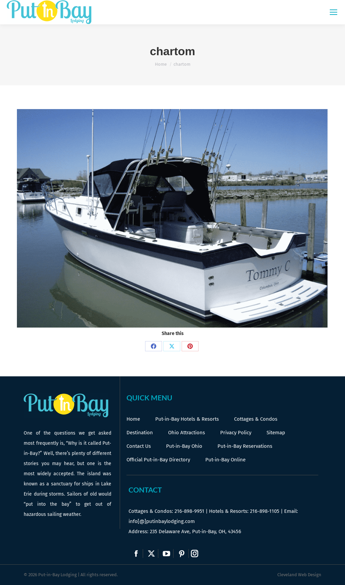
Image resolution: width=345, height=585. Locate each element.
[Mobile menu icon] (333, 12)
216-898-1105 (264, 511)
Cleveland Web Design (299, 574)
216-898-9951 (189, 511)
